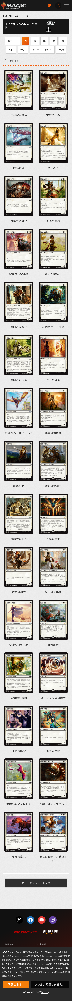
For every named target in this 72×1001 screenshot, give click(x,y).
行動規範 (41, 944)
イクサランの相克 (18, 24)
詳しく (44, 992)
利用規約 (9, 944)
